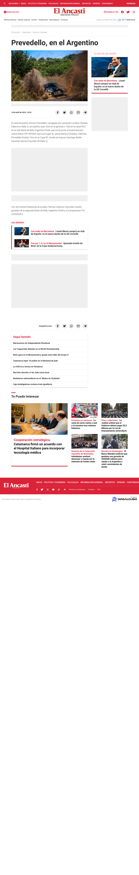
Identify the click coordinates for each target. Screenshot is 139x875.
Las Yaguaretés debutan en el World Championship (36, 349)
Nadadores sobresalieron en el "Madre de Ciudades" (36, 378)
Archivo (34, 20)
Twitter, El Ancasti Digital (42, 490)
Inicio (23, 4)
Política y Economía (37, 4)
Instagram (47, 490)
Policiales (53, 4)
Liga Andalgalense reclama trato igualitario (32, 384)
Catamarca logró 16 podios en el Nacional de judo (35, 361)
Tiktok (59, 490)
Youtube (53, 490)
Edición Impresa (24, 20)
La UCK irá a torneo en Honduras (28, 366)
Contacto (64, 20)
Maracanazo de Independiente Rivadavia (31, 343)
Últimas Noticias (10, 20)
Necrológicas (54, 20)
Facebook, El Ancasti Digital (37, 490)
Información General (70, 4)
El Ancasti (16, 32)
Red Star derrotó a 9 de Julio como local (31, 372)
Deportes (86, 4)
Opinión (96, 4)
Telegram (64, 490)
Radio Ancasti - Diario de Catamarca (11, 12)
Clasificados (43, 20)
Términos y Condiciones (77, 489)
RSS (99, 489)
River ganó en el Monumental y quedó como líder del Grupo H (40, 355)
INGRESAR (131, 3)
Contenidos (107, 4)
